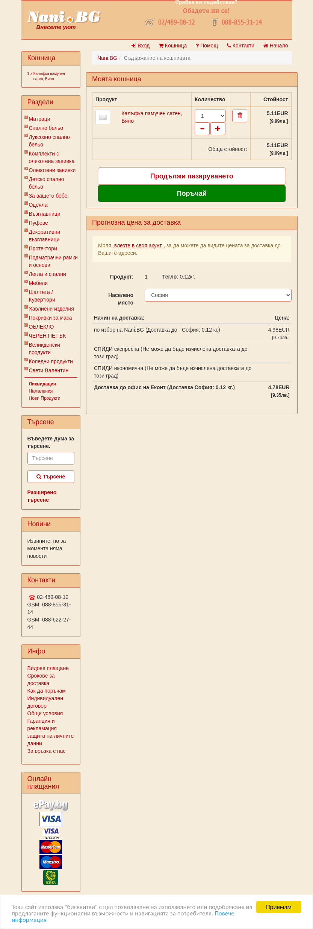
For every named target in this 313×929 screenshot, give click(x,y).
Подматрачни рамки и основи (53, 261)
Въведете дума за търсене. (50, 442)
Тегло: (168, 277)
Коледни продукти (51, 361)
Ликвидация (42, 384)
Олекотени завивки (52, 170)
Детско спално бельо (46, 183)
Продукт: (121, 277)
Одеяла (38, 205)
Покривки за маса (50, 318)
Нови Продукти (44, 398)
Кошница (173, 46)
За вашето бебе (48, 196)
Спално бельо (46, 128)
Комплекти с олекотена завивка (52, 157)
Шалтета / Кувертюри (42, 296)
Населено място (120, 299)
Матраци (39, 119)
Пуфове (38, 223)
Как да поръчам (46, 691)
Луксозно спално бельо (49, 141)
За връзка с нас (46, 751)
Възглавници (44, 214)
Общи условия (45, 713)
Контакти (240, 46)
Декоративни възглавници (44, 235)
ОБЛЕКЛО (41, 327)
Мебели (38, 283)
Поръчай (192, 193)
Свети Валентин (49, 370)
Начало (275, 46)
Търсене (50, 477)
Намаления (41, 391)
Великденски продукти (44, 348)
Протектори (43, 248)
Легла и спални (47, 274)
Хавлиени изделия (51, 309)
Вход (141, 46)
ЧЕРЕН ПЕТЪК (47, 336)
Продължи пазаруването (191, 176)
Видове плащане (48, 668)
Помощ (207, 46)
